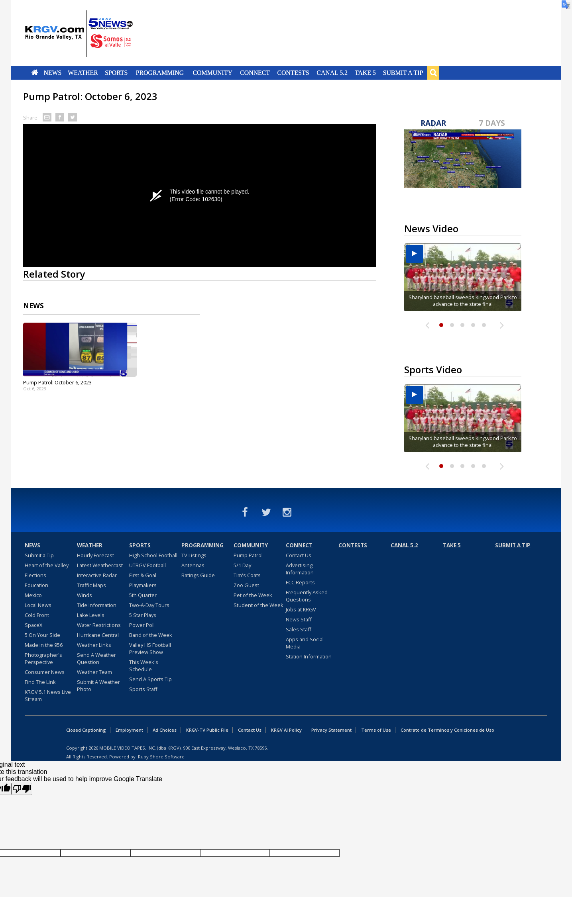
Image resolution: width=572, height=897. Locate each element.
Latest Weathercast (100, 565)
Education (36, 585)
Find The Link (40, 681)
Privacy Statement (331, 730)
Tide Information (96, 605)
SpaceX (33, 625)
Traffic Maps (91, 585)
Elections (35, 575)
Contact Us (298, 555)
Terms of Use (376, 730)
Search (433, 72)
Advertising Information (300, 569)
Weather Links (94, 644)
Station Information (309, 656)
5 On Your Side (42, 634)
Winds (84, 595)
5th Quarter (143, 595)
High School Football (153, 555)
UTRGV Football (147, 565)
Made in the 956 (44, 644)
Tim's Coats (247, 575)
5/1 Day (242, 565)
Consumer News (45, 672)
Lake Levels (90, 615)
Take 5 (365, 72)
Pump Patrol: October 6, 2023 (57, 382)
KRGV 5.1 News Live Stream (48, 695)
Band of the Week (150, 634)
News (52, 72)
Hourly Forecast (95, 555)
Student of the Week (258, 605)
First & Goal (142, 575)
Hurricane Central (98, 634)
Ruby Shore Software (161, 757)
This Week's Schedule (143, 665)
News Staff (299, 619)
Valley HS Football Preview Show (150, 648)
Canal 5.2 (332, 72)
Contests (293, 72)
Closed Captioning (86, 730)
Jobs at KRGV (301, 609)
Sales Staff (298, 629)
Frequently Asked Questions (307, 596)
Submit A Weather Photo (98, 685)
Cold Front (37, 615)
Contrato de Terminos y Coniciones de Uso (447, 730)
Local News (38, 605)
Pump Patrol (248, 555)
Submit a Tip (403, 72)
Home (34, 72)
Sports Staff (143, 689)
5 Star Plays (142, 615)
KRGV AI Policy (286, 730)
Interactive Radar (97, 575)
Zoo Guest (246, 585)
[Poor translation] (22, 789)
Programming (160, 72)
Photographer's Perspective (43, 658)
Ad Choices (165, 730)
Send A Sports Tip (150, 679)
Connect (255, 72)
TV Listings (193, 555)
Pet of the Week (253, 595)
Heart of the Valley (47, 565)
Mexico (33, 595)
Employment (129, 730)
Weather (83, 72)
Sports (116, 72)
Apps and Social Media (305, 643)
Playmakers (143, 585)
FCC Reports (300, 582)
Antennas (192, 565)
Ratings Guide (198, 575)
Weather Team (94, 672)
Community (212, 72)
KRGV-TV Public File (207, 730)
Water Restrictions (99, 625)
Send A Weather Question (96, 658)
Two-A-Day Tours (149, 605)
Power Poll (142, 625)
